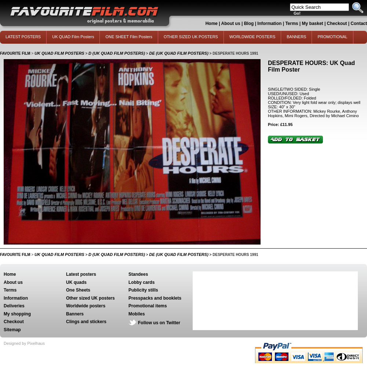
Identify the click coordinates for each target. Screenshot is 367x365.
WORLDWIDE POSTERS (252, 37)
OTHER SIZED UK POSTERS (191, 37)
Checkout (337, 23)
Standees (138, 274)
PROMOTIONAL (332, 37)
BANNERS (296, 37)
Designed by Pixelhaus (24, 343)
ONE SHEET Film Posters (128, 37)
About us (230, 23)
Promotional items (147, 305)
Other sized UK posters (90, 298)
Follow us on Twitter (159, 322)
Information (269, 23)
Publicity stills (143, 290)
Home (212, 23)
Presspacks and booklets (154, 298)
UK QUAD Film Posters (73, 37)
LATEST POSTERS (23, 37)
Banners (75, 314)
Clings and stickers (86, 321)
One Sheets (78, 290)
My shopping (17, 314)
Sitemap (12, 329)
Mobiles (136, 314)
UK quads (76, 282)
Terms (291, 23)
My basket (312, 23)
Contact (358, 23)
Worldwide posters (85, 305)
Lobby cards (141, 282)
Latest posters (81, 274)
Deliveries (14, 305)
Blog (249, 23)
